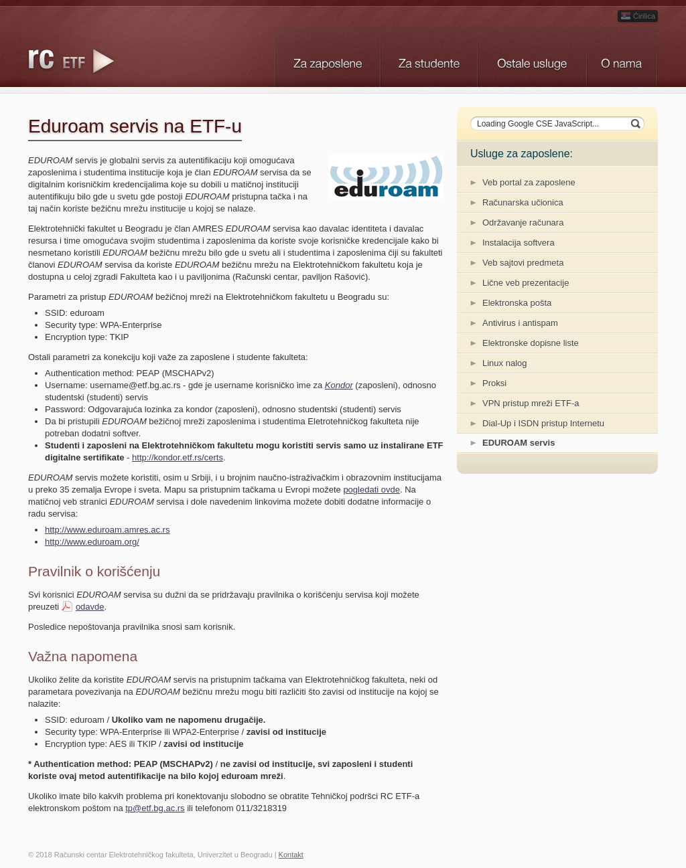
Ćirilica (637, 16)
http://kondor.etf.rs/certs (177, 457)
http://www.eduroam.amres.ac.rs (107, 530)
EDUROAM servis (518, 443)
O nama (622, 57)
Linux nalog (504, 363)
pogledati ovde (371, 490)
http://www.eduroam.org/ (92, 542)
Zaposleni (327, 57)
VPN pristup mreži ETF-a (530, 403)
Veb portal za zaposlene (528, 182)
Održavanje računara (522, 223)
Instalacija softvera (518, 243)
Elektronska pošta (516, 303)
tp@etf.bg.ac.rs (154, 808)
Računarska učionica (522, 202)
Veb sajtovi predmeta (522, 263)
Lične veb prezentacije (525, 283)
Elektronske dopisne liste (530, 343)
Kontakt (291, 855)
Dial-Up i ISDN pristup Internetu (543, 423)
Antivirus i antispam (520, 323)
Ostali (531, 57)
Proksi (494, 383)
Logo (75, 60)
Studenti (428, 57)
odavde (90, 607)
